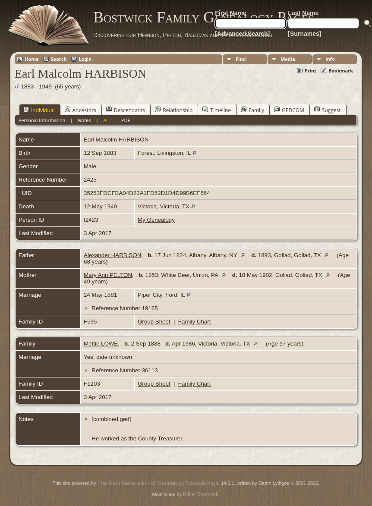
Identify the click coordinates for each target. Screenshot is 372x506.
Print (310, 70)
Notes (84, 120)
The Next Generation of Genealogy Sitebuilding (156, 483)
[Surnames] (304, 33)
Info (330, 59)
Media (288, 59)
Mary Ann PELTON (108, 275)
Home (32, 59)
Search (59, 59)
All (106, 120)
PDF (125, 120)
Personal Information (42, 120)
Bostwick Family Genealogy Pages (203, 17)
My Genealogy (156, 220)
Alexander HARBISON (112, 255)
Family (252, 110)
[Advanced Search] (242, 33)
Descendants (125, 110)
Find (241, 59)
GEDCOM (289, 110)
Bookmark (340, 70)
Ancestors (80, 110)
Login (85, 59)
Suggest (327, 110)
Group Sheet (154, 321)
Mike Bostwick (200, 494)
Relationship (173, 110)
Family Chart (194, 321)
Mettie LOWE (101, 343)
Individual (39, 110)
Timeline (216, 110)
